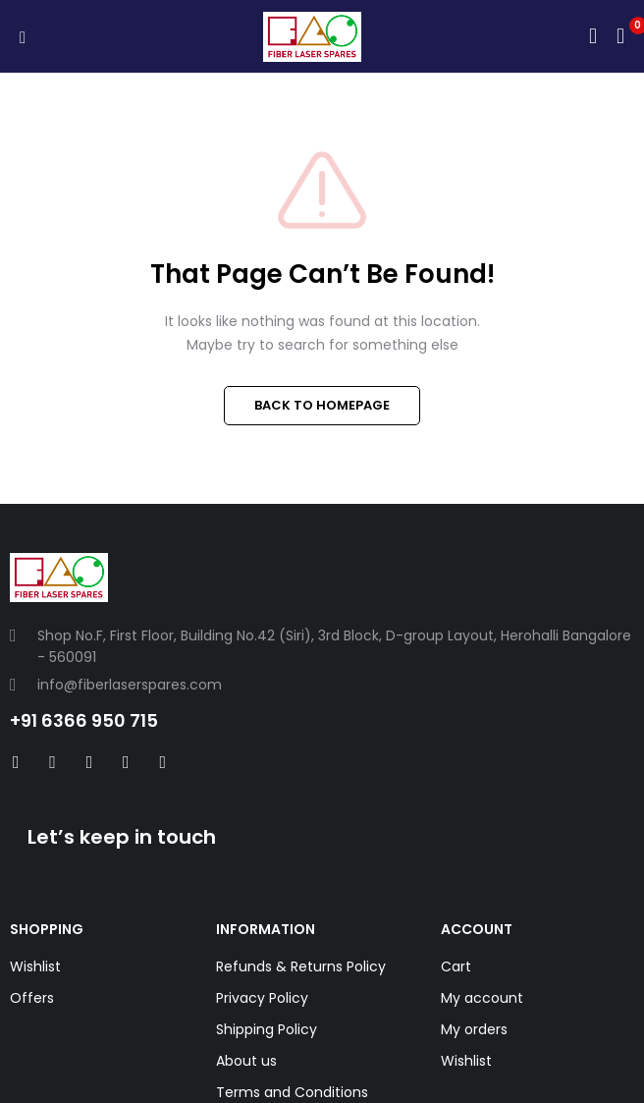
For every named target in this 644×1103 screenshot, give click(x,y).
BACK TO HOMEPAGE (322, 405)
